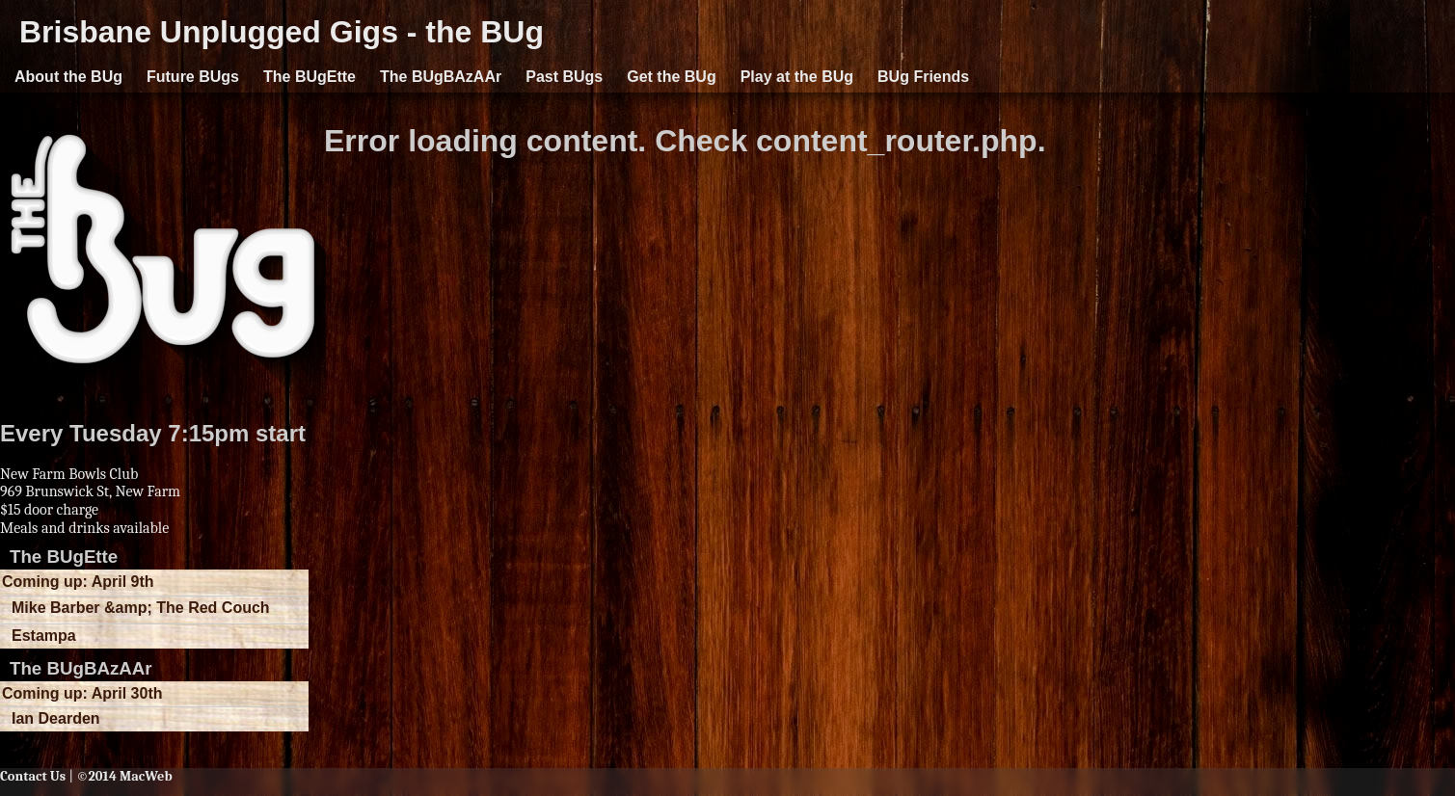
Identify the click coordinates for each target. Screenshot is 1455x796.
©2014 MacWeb (124, 776)
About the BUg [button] (68, 76)
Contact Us (33, 776)
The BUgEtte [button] (309, 76)
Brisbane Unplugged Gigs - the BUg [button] (281, 31)
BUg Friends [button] (923, 76)
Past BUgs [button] (564, 76)
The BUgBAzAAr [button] (440, 76)
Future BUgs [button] (193, 76)
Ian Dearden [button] (56, 718)
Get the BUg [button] (671, 76)
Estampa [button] (44, 635)
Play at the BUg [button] (797, 76)
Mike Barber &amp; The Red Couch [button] (141, 607)
